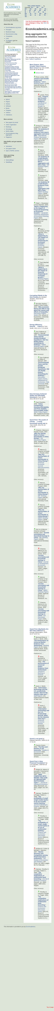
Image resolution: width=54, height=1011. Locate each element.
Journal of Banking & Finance (41, 673)
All (32, 7)
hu (45, 10)
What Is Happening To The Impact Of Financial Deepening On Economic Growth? (43, 239)
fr (30, 10)
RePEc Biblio (9, 131)
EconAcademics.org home (13, 27)
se (30, 15)
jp (38, 12)
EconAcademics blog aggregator (12, 134)
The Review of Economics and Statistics (41, 860)
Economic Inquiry (41, 246)
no (26, 13)
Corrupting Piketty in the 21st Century (38, 296)
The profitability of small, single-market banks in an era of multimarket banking (43, 825)
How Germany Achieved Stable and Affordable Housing (38, 395)
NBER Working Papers (40, 82)
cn (42, 7)
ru (26, 15)
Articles (8, 104)
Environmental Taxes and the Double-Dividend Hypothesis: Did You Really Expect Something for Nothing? (41, 340)
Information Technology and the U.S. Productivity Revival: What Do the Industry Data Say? (43, 713)
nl (43, 12)
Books (7, 108)
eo (40, 9)
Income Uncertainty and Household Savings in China (41, 535)
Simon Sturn (40, 73)
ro (40, 13)
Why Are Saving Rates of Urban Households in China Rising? (41, 436)
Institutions (9, 115)
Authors (8, 112)
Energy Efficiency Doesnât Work (36, 325)
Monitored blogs (10, 32)
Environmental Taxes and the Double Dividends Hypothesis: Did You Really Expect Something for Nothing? (43, 369)
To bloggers (9, 40)
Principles (8, 29)
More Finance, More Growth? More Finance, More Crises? (38, 66)
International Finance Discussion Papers (40, 137)
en (37, 7)
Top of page (50, 1007)
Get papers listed (11, 148)
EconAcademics (30, 926)
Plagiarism (9, 137)
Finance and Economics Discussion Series (42, 834)
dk (31, 9)
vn (26, 16)
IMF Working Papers (43, 165)
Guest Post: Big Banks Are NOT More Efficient (39, 629)
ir (30, 12)
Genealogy (9, 129)
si (35, 15)
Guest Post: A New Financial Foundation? (37, 762)
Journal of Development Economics (43, 563)
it (34, 12)
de (26, 9)
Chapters (8, 110)
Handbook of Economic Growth (42, 104)
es (45, 9)
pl (30, 13)
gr (35, 10)
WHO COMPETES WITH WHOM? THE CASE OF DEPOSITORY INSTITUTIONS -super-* (40, 778)
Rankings (8, 127)
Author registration (11, 124)
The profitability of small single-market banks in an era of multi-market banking (41, 800)
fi (25, 10)
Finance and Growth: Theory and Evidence (41, 80)
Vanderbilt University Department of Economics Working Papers (41, 215)
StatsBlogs (9, 162)
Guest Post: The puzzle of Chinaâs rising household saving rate (39, 421)
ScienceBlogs (10, 160)
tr (45, 15)
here (45, 23)
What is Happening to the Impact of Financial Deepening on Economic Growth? (41, 210)
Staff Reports (38, 696)
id (25, 12)
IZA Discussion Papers (40, 439)
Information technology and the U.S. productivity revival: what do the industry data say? (41, 691)
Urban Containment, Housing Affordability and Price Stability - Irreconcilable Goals (41, 407)
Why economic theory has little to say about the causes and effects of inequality (41, 309)
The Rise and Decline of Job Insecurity (41, 748)
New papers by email (12, 122)
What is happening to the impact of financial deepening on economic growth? (43, 272)
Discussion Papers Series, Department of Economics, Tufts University (43, 380)
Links (7, 38)
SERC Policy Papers (40, 412)
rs (45, 13)
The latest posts (33, 6)
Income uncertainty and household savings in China (43, 559)
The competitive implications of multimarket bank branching (40, 876)
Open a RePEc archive (12, 150)
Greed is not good (36, 738)
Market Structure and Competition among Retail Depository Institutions (41, 855)
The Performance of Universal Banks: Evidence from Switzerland (41, 643)
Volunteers (9, 146)
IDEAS (8, 99)
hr (40, 10)
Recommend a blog (11, 34)
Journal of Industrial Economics (40, 783)
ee (35, 9)
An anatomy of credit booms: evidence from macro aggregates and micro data (41, 132)
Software (8, 106)
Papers (8, 101)
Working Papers (43, 279)
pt (35, 13)
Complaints (9, 36)
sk (40, 15)
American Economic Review (41, 721)
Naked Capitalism (35, 59)
